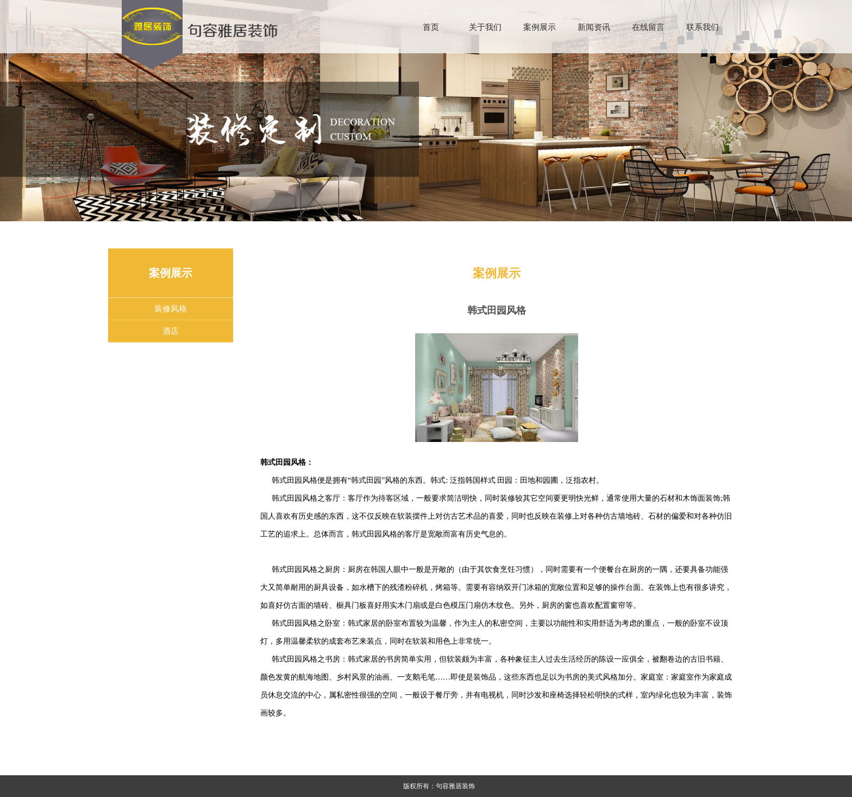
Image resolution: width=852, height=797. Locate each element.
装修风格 (170, 308)
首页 (431, 27)
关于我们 (485, 27)
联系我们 (702, 27)
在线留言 (648, 27)
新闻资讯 (594, 27)
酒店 (170, 330)
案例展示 (539, 27)
